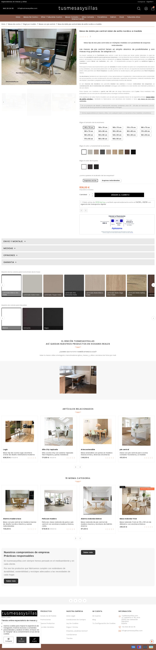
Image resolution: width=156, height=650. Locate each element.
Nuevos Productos (47, 623)
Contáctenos (71, 635)
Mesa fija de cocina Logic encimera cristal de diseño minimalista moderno (19, 454)
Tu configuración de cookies (104, 623)
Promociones (45, 620)
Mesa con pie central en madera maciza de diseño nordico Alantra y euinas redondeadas (19, 524)
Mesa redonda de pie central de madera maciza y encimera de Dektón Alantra (96, 524)
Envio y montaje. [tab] (13, 241)
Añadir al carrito (120, 195)
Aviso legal (70, 616)
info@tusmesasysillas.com (132, 631)
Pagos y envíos (72, 627)
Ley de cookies (72, 623)
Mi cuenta (97, 611)
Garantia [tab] (9, 262)
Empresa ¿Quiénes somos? (77, 631)
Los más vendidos (47, 627)
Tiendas (69, 638)
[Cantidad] (90, 195)
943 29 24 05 (8, 8)
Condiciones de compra (76, 620)
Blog (94, 620)
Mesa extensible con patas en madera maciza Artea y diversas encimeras (96, 454)
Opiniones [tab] (9, 255)
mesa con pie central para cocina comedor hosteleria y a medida (134, 454)
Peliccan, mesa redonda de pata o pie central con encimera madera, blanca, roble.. (58, 524)
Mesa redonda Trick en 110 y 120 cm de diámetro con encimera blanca (135, 523)
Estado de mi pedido (48, 616)
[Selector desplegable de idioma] (150, 2)
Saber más (11, 581)
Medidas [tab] (8, 248)
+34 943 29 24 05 (128, 627)
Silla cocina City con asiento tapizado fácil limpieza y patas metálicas (57, 454)
